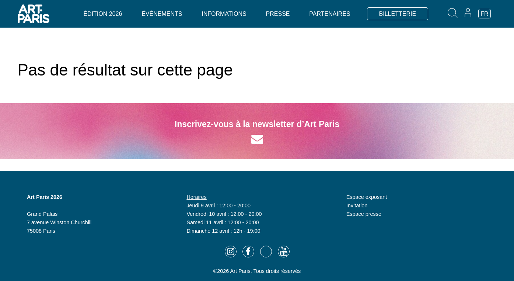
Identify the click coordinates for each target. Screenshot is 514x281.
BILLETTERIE (397, 14)
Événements (161, 14)
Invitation (357, 205)
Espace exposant (366, 197)
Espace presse (363, 214)
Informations (224, 14)
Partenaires (329, 14)
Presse (278, 14)
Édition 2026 (102, 14)
